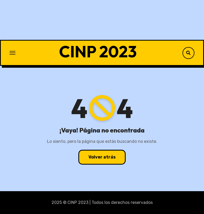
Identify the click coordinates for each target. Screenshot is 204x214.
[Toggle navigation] (12, 53)
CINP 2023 (98, 51)
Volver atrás (102, 157)
